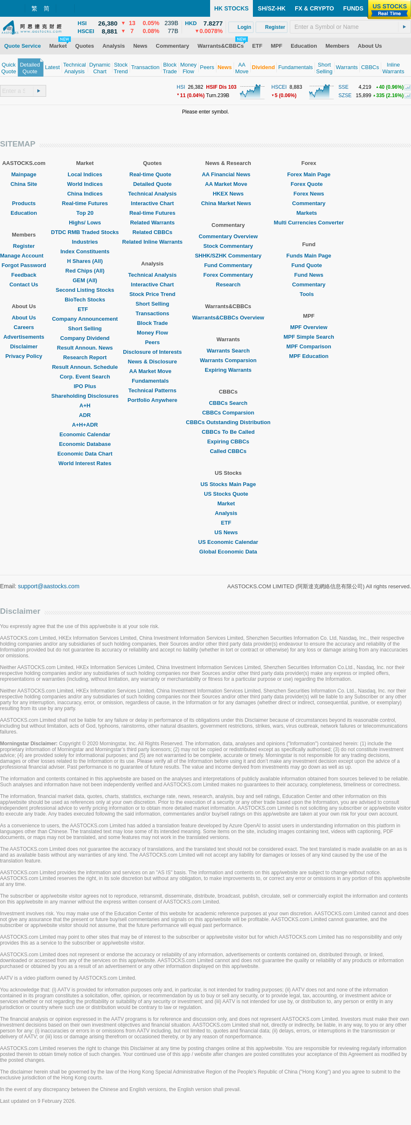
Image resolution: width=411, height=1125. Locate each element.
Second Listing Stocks (85, 290)
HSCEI (279, 87)
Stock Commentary (228, 246)
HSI (181, 87)
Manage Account (24, 255)
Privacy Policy (23, 356)
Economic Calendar (85, 434)
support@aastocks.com (49, 586)
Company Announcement (85, 319)
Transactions (152, 313)
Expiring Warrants (228, 370)
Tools (308, 294)
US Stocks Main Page (228, 484)
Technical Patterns (152, 390)
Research (228, 284)
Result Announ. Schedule (85, 367)
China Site (23, 184)
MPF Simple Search (309, 337)
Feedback (23, 275)
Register (24, 246)
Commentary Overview (228, 236)
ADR (85, 415)
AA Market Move (152, 371)
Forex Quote (309, 184)
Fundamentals (152, 381)
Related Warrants (152, 222)
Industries (85, 242)
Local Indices (85, 174)
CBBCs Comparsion (228, 412)
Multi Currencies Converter (309, 222)
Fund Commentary (228, 265)
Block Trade (152, 323)
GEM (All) (85, 280)
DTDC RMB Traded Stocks (85, 232)
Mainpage (23, 174)
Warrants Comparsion (228, 360)
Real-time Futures (85, 203)
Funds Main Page (308, 255)
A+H (84, 405)
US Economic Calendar (228, 542)
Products (24, 203)
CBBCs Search (228, 403)
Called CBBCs (228, 451)
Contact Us (23, 284)
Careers (24, 327)
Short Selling (84, 328)
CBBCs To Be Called (228, 432)
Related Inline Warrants (152, 242)
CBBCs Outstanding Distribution (228, 422)
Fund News (308, 275)
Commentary (308, 203)
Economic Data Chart (84, 454)
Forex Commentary (228, 275)
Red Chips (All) (84, 271)
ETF (85, 309)
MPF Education (308, 356)
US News (228, 532)
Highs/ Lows (85, 222)
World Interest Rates (84, 463)
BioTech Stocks (85, 299)
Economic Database (85, 444)
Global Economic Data (228, 551)
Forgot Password (24, 265)
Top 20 (85, 213)
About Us (24, 317)
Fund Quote (308, 265)
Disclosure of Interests (152, 352)
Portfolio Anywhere (152, 400)
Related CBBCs (152, 232)
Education (23, 213)
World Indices (85, 184)
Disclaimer (24, 346)
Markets (309, 213)
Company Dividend (85, 338)
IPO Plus (85, 386)
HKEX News (228, 194)
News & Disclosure (152, 361)
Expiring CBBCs (228, 441)
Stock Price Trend (152, 294)
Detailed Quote (152, 184)
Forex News (309, 194)
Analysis (228, 513)
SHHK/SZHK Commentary (228, 255)
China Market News (228, 203)
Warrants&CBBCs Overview (228, 317)
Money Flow (152, 333)
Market (228, 503)
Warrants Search (228, 351)
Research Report (85, 357)
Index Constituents (84, 251)
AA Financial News (228, 174)
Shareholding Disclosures (84, 396)
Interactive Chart (152, 203)
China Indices (85, 194)
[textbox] (350, 26)
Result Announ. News (85, 348)
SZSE (344, 95)
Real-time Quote (153, 174)
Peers (152, 342)
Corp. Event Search (85, 376)
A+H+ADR (85, 425)
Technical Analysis (152, 194)
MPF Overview (309, 327)
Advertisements (23, 337)
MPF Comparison (308, 346)
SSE (343, 87)
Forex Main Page (308, 174)
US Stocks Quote (228, 494)
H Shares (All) (85, 261)
